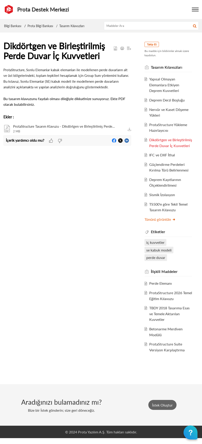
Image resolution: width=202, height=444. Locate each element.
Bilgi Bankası (12, 26)
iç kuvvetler (156, 248)
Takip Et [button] (153, 44)
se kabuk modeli (160, 256)
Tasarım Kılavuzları (71, 26)
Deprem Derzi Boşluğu (168, 100)
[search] (151, 25)
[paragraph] (67, 87)
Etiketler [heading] (159, 237)
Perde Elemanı (161, 289)
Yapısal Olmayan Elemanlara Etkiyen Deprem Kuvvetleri (165, 85)
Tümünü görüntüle (161, 225)
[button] (194, 25)
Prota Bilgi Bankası (40, 26)
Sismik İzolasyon (163, 200)
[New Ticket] (162, 411)
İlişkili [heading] (165, 277)
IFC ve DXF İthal (163, 161)
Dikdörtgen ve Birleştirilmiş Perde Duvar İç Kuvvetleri (170, 145)
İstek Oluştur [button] (162, 411)
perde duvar (156, 263)
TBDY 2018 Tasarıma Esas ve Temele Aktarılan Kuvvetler (170, 319)
